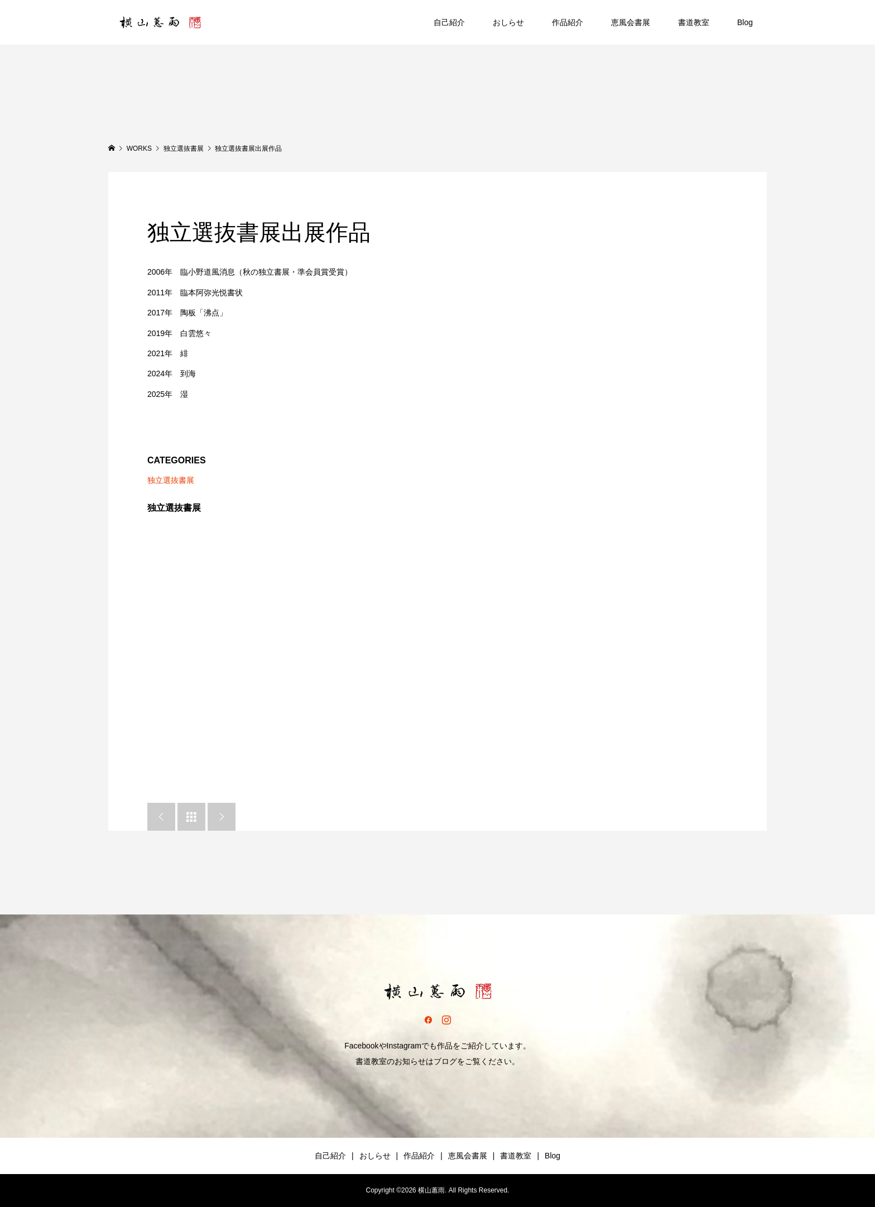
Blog (745, 22)
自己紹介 (449, 22)
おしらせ (508, 22)
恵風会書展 (630, 22)
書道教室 (693, 22)
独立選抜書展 (170, 480)
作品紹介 (567, 22)
